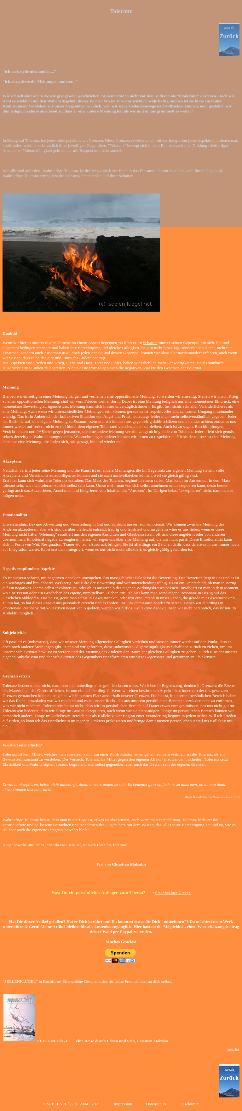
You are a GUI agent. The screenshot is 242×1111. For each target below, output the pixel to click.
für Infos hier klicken (173, 892)
